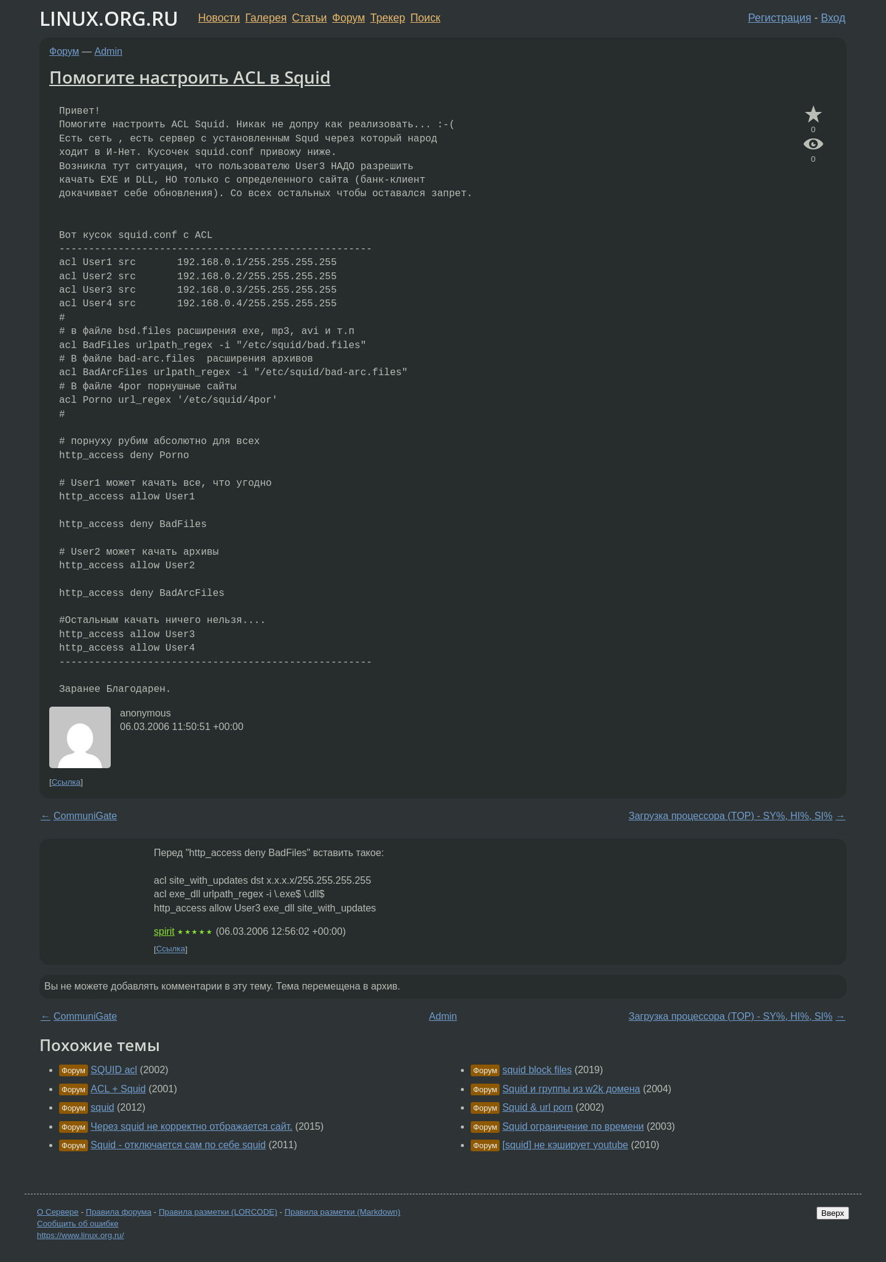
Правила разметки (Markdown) (342, 1211)
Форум (348, 18)
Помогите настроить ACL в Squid (189, 77)
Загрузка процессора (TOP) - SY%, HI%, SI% (730, 816)
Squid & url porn (537, 1107)
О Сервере (58, 1211)
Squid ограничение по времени (573, 1126)
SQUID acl (113, 1070)
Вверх (832, 1213)
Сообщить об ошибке (78, 1223)
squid (102, 1107)
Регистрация (780, 18)
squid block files (537, 1070)
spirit (164, 931)
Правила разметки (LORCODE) (218, 1211)
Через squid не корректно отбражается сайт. (191, 1126)
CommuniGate (85, 816)
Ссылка (66, 782)
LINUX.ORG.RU (108, 18)
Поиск (425, 18)
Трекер (387, 18)
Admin (108, 51)
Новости (219, 18)
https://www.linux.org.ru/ (80, 1235)
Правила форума (119, 1211)
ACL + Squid (118, 1089)
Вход (833, 18)
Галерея (266, 18)
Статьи (309, 18)
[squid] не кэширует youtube (565, 1145)
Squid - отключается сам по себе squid (178, 1145)
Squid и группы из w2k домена (571, 1089)
